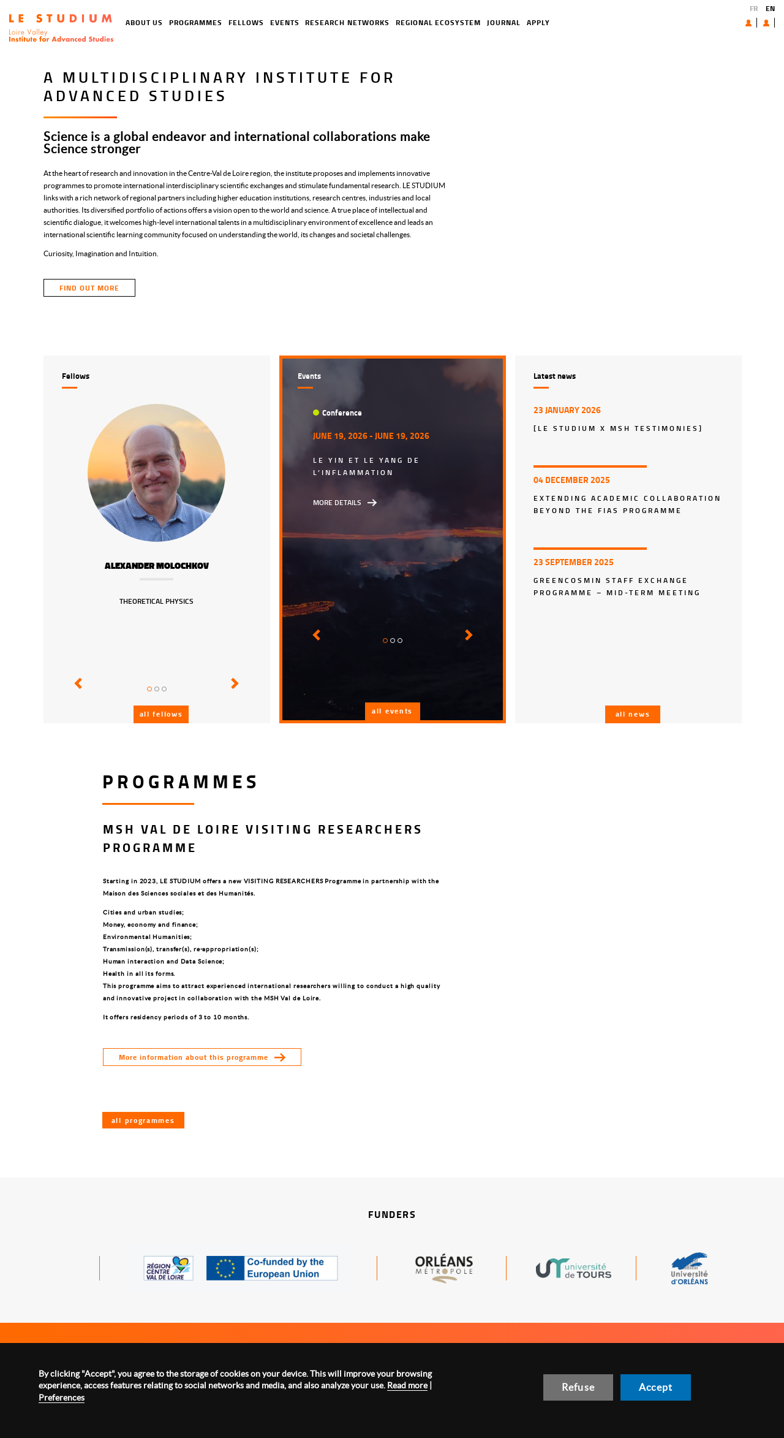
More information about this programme (193, 1057)
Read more (407, 1385)
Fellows (202, 22)
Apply (494, 22)
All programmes (143, 1120)
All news (633, 714)
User (757, 22)
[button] (76, 692)
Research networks (303, 22)
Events (240, 22)
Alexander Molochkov (157, 566)
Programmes (152, 22)
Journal (460, 22)
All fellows (161, 714)
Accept (656, 1387)
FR (754, 8)
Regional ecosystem (394, 22)
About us (720, 22)
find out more (89, 288)
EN (770, 8)
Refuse (578, 1387)
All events (392, 711)
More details (337, 502)
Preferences (62, 1397)
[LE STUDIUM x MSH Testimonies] (618, 428)
